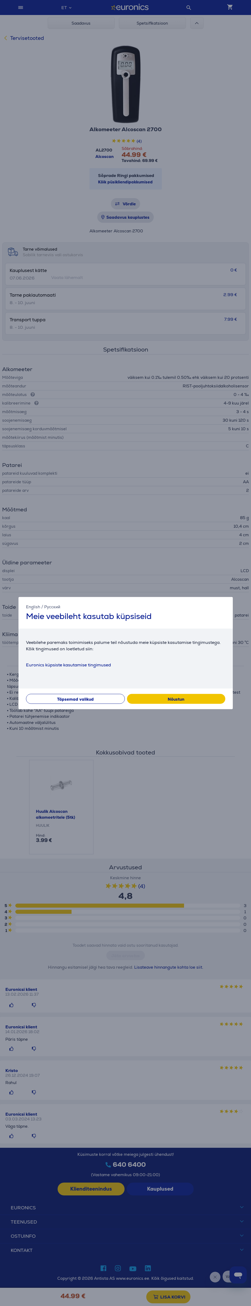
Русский (52, 606)
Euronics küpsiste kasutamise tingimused (68, 664)
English (33, 606)
